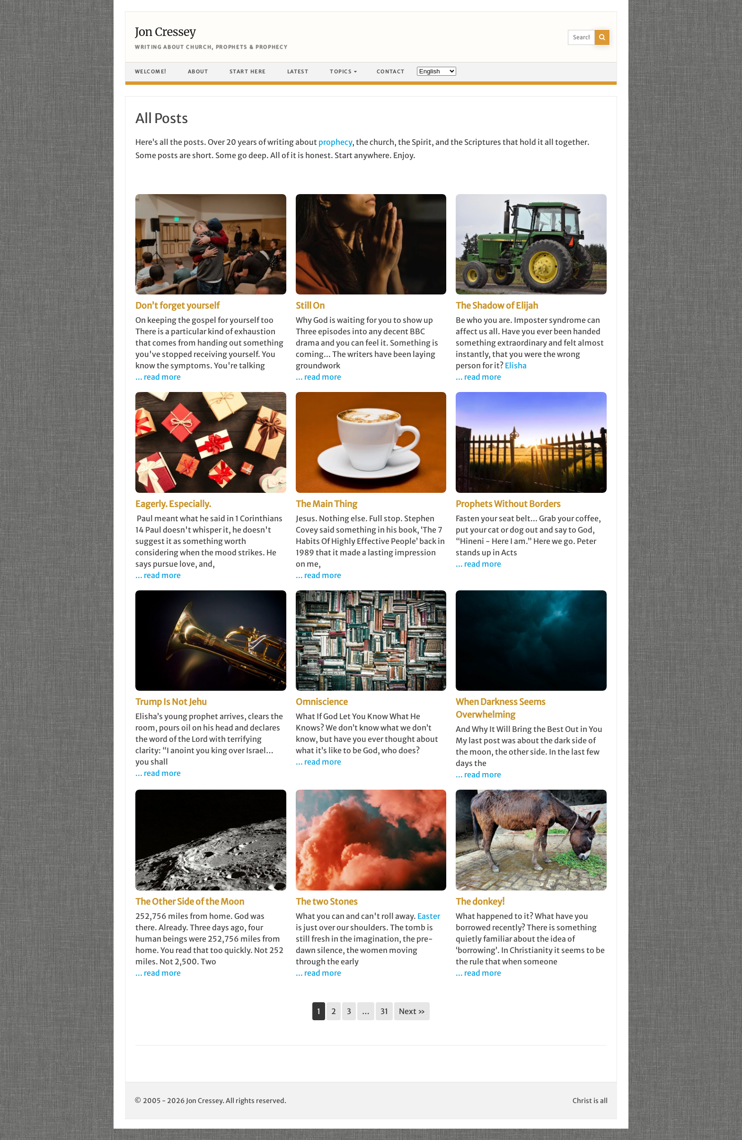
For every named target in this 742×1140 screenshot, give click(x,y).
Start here (248, 72)
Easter (428, 916)
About (198, 72)
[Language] (436, 71)
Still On (310, 305)
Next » (412, 1011)
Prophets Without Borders (508, 504)
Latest (298, 72)
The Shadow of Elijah (497, 305)
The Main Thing (326, 504)
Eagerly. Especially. (173, 504)
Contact (391, 72)
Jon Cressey (165, 32)
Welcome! (151, 72)
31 (384, 1011)
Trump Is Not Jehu (171, 701)
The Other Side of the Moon (189, 901)
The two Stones (327, 901)
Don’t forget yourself (177, 305)
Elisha (516, 365)
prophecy (335, 142)
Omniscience (322, 701)
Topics (341, 72)
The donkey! (480, 901)
